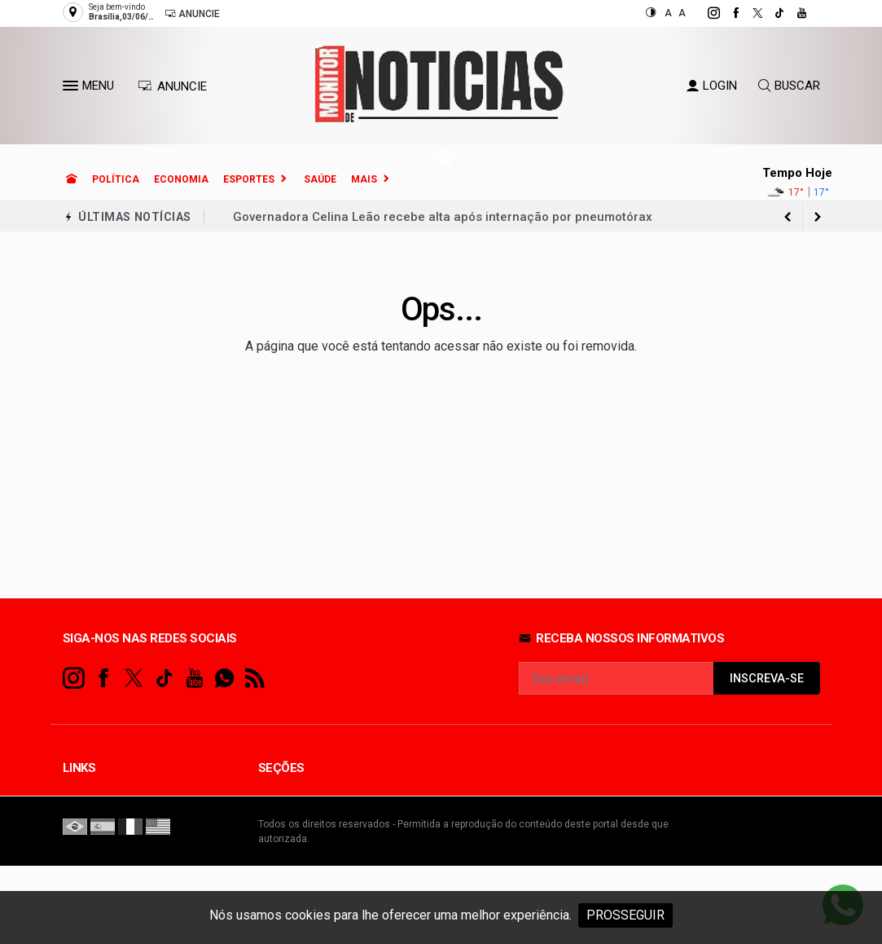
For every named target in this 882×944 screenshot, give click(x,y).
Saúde (320, 179)
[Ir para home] (72, 179)
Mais (364, 179)
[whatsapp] (224, 678)
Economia (181, 179)
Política (115, 179)
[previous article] (817, 217)
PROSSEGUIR (625, 915)
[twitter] (749, 13)
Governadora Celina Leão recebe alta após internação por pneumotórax (442, 217)
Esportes (248, 179)
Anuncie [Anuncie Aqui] (192, 13)
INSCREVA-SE (767, 679)
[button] (72, 89)
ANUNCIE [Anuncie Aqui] (172, 86)
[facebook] (727, 13)
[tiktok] (771, 13)
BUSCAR (789, 85)
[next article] (788, 217)
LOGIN (712, 85)
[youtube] (793, 13)
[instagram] (705, 13)
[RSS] (254, 678)
